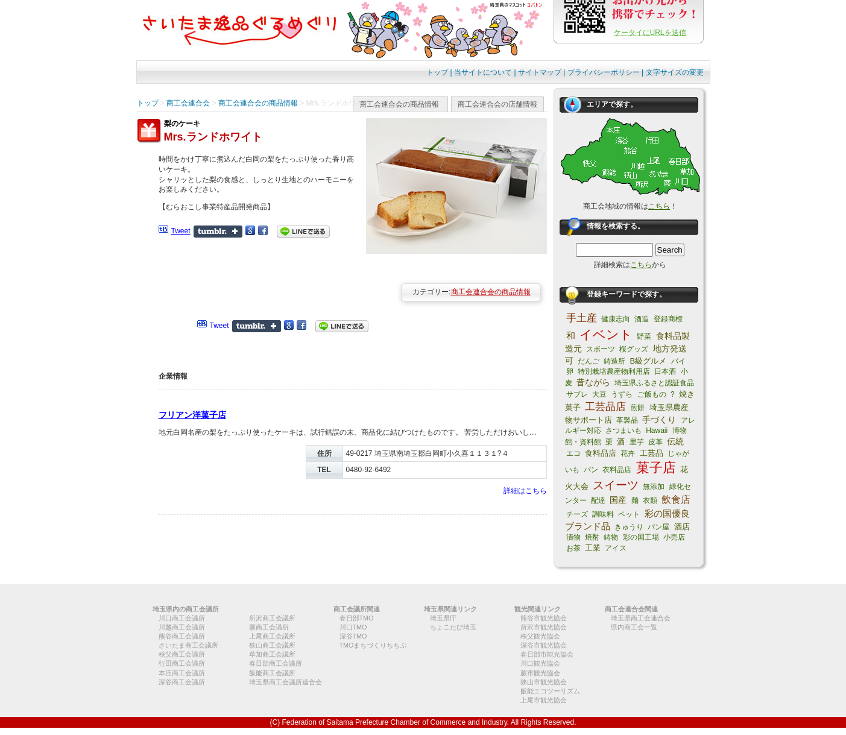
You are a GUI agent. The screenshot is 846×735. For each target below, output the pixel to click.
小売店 (674, 537)
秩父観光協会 (540, 636)
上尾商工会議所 (272, 636)
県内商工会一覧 (634, 627)
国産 (618, 500)
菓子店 (656, 467)
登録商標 (668, 319)
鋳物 (611, 537)
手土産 (581, 318)
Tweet (181, 231)
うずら (622, 394)
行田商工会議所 (182, 663)
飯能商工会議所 (272, 673)
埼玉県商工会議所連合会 (285, 682)
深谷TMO (353, 636)
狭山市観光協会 (543, 682)
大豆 (599, 394)
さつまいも (623, 430)
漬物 (573, 537)
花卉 (627, 453)
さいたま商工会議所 (188, 645)
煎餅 (637, 407)
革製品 (627, 420)
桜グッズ (633, 349)
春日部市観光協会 (546, 654)
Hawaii (657, 430)
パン (591, 469)
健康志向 (615, 319)
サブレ (577, 394)
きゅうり (628, 527)
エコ (573, 453)
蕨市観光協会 (540, 673)
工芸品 (651, 453)
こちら (659, 206)
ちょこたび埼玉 (453, 627)
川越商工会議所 (182, 627)
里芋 (637, 442)
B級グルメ (648, 360)
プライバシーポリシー (603, 72)
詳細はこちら (525, 491)
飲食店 (675, 499)
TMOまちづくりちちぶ (373, 645)
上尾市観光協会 (543, 700)
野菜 (644, 336)
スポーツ (600, 349)
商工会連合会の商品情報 (399, 104)
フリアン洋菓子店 (192, 415)
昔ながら (593, 382)
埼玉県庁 (443, 618)
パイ (678, 361)
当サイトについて (483, 72)
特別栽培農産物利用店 (614, 371)
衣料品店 (616, 469)
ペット (629, 514)
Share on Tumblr (218, 232)
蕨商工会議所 (269, 627)
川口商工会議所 (182, 618)
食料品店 (600, 453)
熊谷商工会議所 (182, 636)
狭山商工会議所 (272, 645)
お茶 (573, 548)
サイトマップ (539, 72)
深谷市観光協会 (543, 645)
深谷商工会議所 (182, 682)
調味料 (603, 514)
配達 (598, 500)
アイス (616, 548)
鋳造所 (614, 361)
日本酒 (665, 371)
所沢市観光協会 (543, 627)
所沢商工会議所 (272, 618)
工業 (593, 547)
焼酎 (592, 537)
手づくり (659, 419)
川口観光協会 (540, 663)
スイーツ (616, 485)
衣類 (650, 500)
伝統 (675, 441)
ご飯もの (651, 394)
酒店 (682, 526)
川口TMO (353, 627)
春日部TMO (356, 618)
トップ (437, 72)
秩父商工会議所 (182, 654)
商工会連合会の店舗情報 (497, 104)
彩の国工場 (641, 537)
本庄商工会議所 (182, 673)
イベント (606, 334)
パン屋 (658, 527)
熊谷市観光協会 (543, 618)
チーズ (577, 514)
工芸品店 (605, 406)
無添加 (653, 486)
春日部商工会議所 (275, 663)
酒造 (641, 319)
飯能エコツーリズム (550, 691)
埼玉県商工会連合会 (641, 618)
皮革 (655, 442)
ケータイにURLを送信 (650, 32)
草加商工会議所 (272, 654)
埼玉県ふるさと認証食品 (654, 383)
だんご (588, 361)
